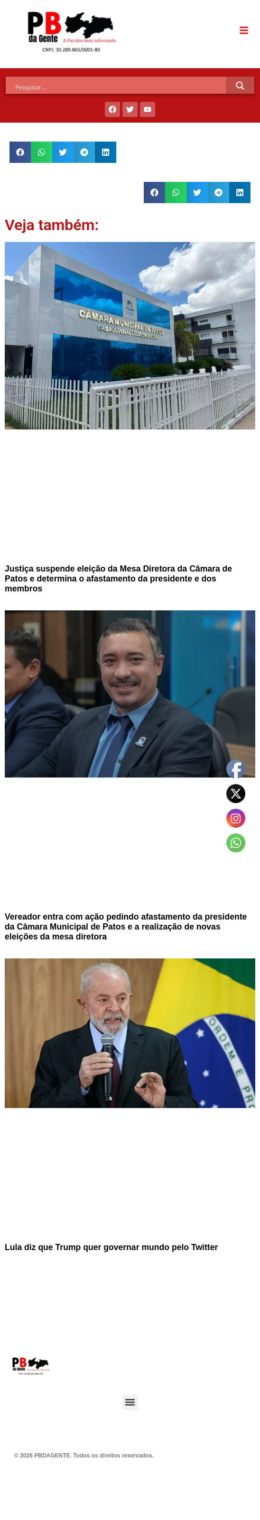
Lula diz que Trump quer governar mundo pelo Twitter (111, 1247)
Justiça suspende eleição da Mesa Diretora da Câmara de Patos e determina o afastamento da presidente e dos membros (118, 578)
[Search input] (120, 87)
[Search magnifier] (240, 86)
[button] (20, 152)
